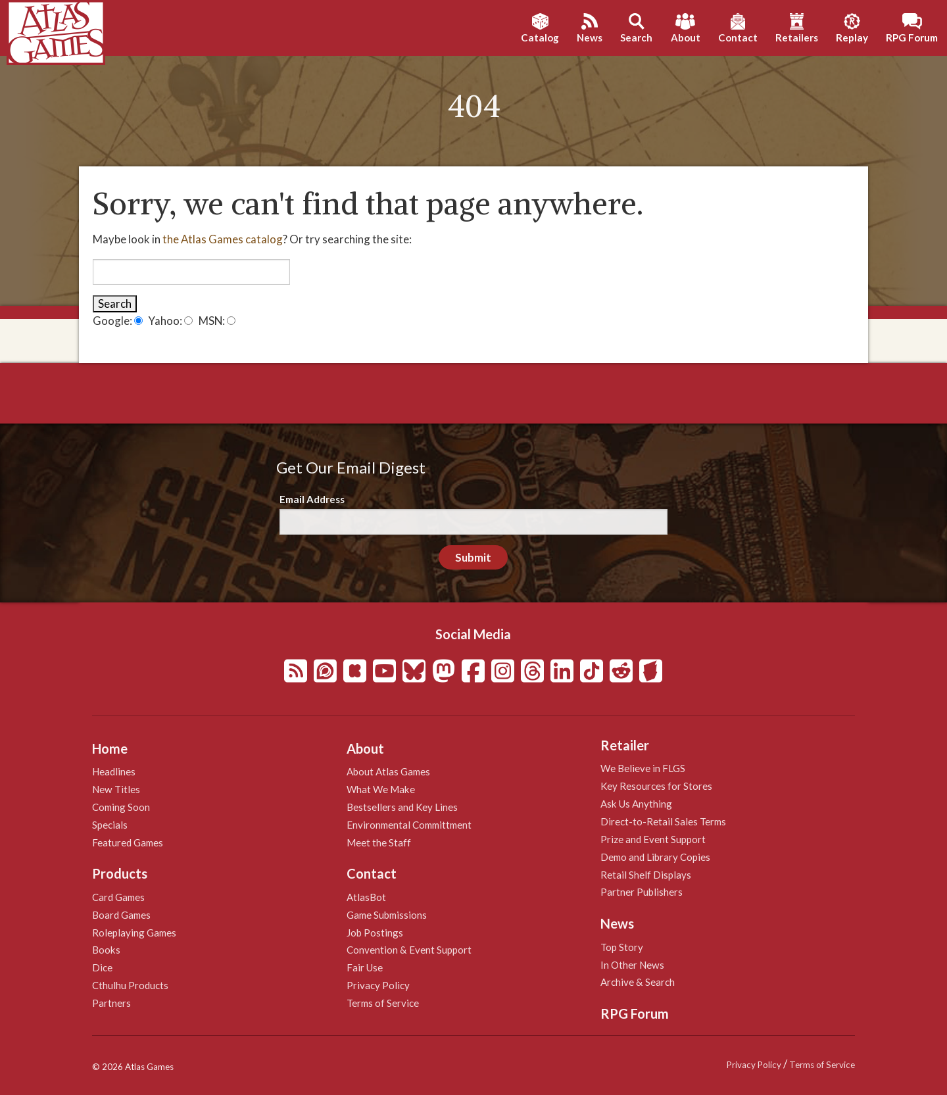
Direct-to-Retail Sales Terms (663, 821)
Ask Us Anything (636, 804)
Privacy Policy (378, 985)
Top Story (621, 947)
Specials (110, 825)
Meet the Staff (379, 842)
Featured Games (127, 842)
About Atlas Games (388, 771)
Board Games (121, 915)
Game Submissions (387, 915)
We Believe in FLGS (642, 768)
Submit (473, 557)
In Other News (632, 965)
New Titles (116, 789)
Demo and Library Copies (655, 857)
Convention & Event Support (409, 950)
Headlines (113, 771)
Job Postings (375, 932)
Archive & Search (637, 982)
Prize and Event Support (653, 839)
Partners (111, 1003)
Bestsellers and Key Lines (402, 807)
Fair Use (365, 967)
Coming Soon (121, 807)
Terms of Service (383, 1003)
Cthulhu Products (130, 985)
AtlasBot (366, 897)
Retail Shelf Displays (645, 875)
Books (106, 950)
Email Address (312, 499)
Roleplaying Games (134, 932)
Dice (102, 967)
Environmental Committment (409, 825)
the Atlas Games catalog (222, 239)
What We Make (381, 789)
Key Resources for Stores (656, 786)
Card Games (118, 897)
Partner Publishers (641, 892)
